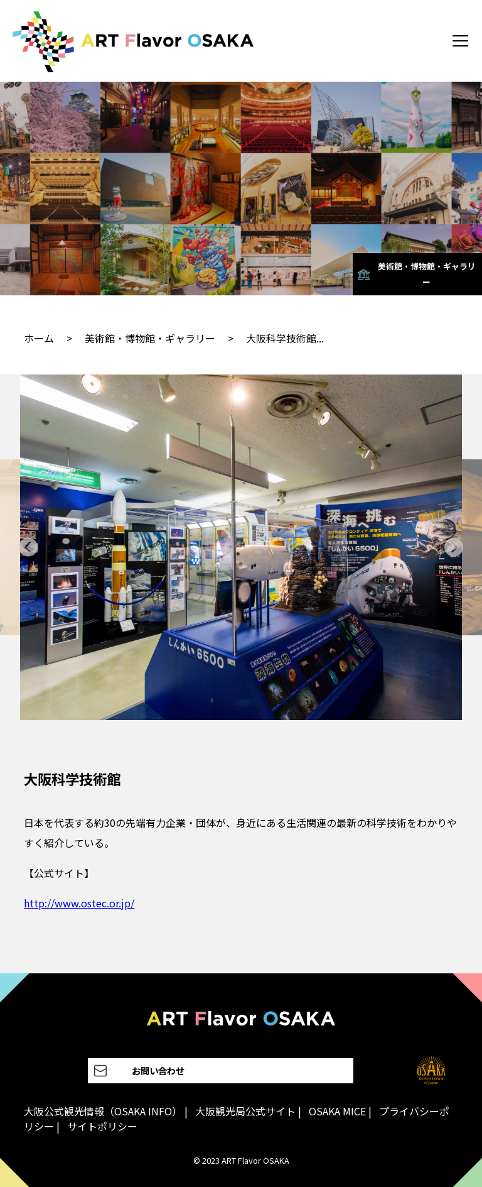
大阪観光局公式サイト (245, 1111)
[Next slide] (453, 547)
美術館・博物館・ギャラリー (150, 338)
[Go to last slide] (28, 547)
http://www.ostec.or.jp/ (79, 903)
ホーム (39, 338)
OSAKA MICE (337, 1111)
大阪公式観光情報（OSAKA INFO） (103, 1111)
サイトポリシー (102, 1126)
